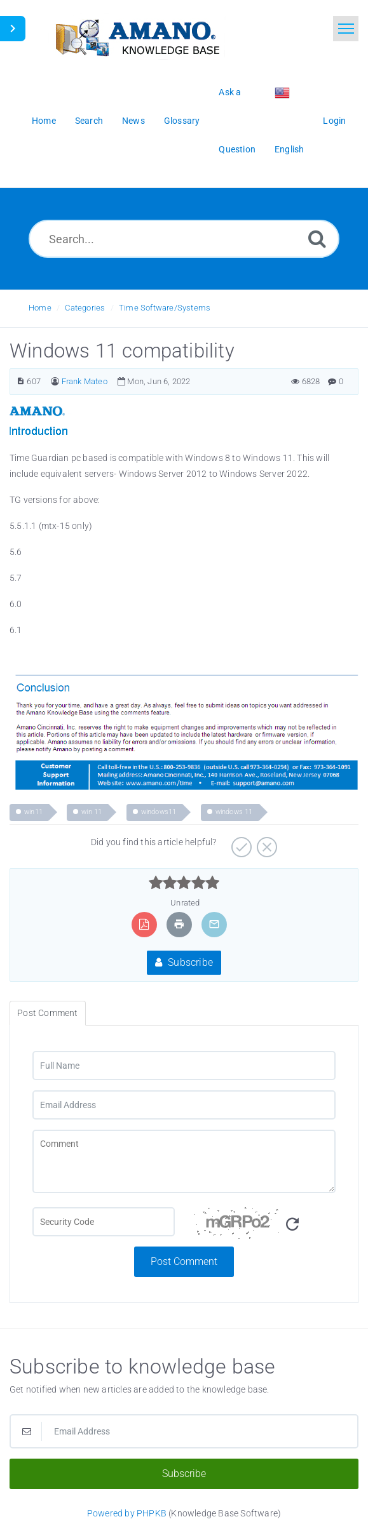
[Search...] (184, 239)
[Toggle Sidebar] (12, 28)
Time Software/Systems (164, 307)
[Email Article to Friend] (214, 924)
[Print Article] (179, 924)
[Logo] (137, 37)
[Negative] (265, 842)
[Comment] (184, 1161)
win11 (33, 812)
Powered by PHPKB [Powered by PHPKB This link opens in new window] (127, 1513)
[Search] (317, 238)
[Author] (55, 381)
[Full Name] (184, 1065)
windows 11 (234, 812)
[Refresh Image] (292, 1225)
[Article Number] (21, 381)
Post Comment (184, 1261)
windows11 (159, 812)
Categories (85, 307)
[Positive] (240, 842)
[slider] (184, 882)
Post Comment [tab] (47, 1013)
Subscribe (184, 962)
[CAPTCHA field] (103, 1221)
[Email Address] (184, 1105)
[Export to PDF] (144, 924)
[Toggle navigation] (345, 28)
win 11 (91, 812)
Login (334, 121)
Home (40, 307)
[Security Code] (265, 1227)
